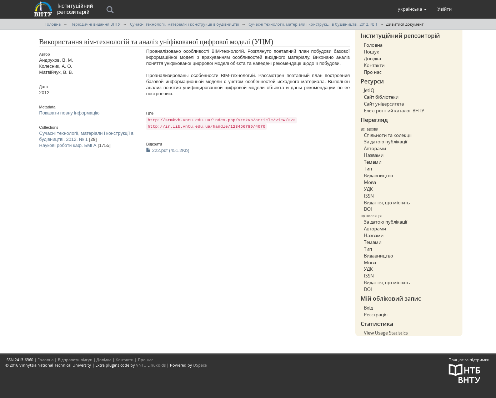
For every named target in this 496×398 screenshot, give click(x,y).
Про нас (372, 72)
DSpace (200, 365)
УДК (368, 189)
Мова (370, 182)
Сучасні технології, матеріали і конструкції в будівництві (184, 24)
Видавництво (378, 175)
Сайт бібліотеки (381, 97)
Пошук (371, 52)
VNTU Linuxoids (151, 365)
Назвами (374, 155)
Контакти (374, 65)
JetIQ (369, 90)
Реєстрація (375, 314)
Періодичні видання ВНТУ (95, 24)
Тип (368, 168)
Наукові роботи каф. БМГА (67, 145)
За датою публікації (385, 141)
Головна (53, 24)
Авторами (375, 148)
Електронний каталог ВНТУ (394, 110)
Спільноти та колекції (387, 135)
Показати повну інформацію (69, 113)
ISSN (369, 196)
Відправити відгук (75, 359)
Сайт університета (384, 104)
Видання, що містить (387, 202)
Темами (372, 162)
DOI (368, 209)
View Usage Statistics (386, 333)
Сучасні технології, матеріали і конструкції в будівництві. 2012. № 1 (313, 24)
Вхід (368, 308)
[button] (412, 9)
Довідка (372, 58)
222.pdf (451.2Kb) (167, 150)
